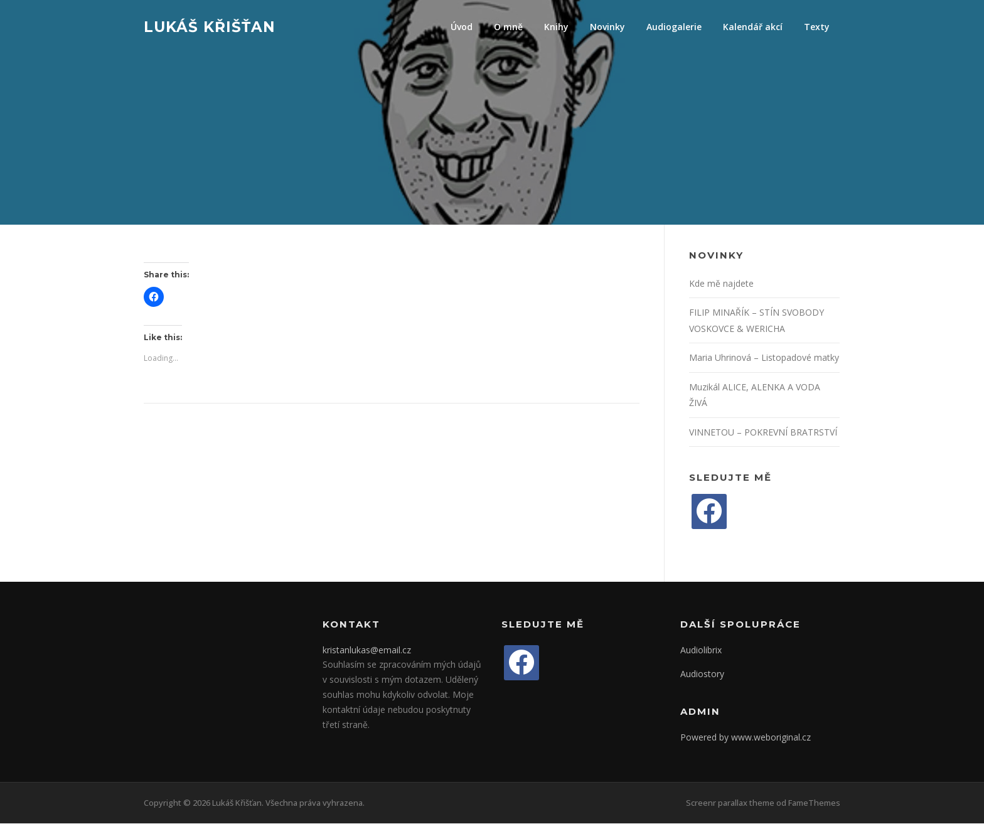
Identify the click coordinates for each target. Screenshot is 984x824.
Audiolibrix (701, 650)
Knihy (556, 27)
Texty (817, 27)
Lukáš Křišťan (209, 26)
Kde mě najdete (721, 284)
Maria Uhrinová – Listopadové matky (764, 359)
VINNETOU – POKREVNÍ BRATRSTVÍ (763, 433)
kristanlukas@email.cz (367, 650)
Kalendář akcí (753, 27)
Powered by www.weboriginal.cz (745, 738)
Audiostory (702, 675)
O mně (508, 27)
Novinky (607, 27)
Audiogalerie (674, 27)
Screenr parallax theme (730, 804)
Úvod (462, 27)
